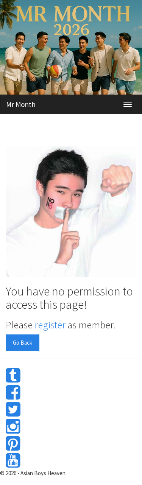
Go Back (22, 342)
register (50, 325)
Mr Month (21, 104)
